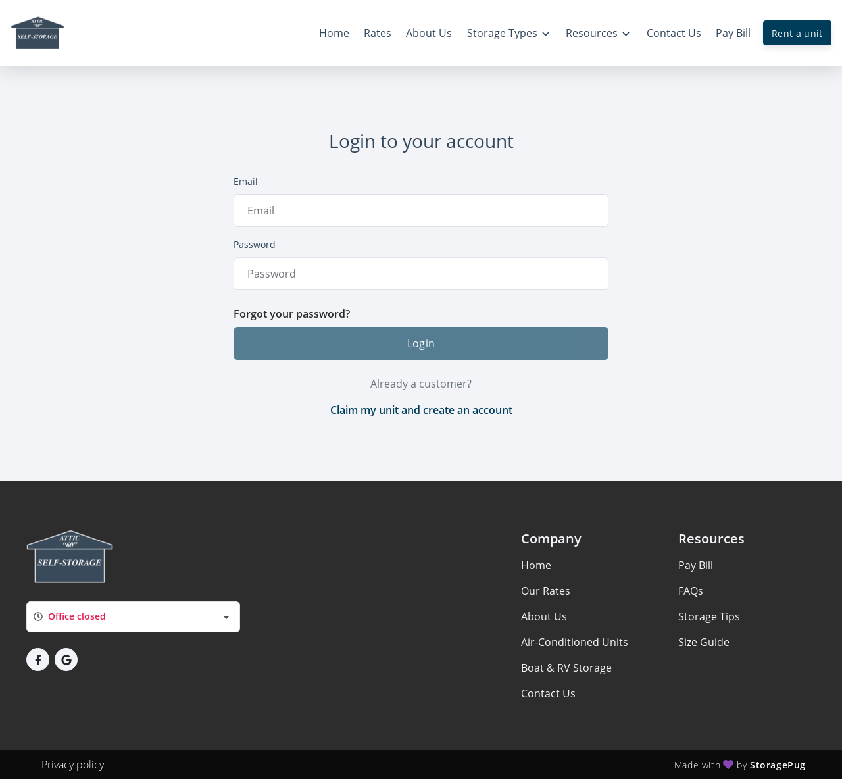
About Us (544, 616)
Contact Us (548, 693)
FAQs (690, 591)
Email (246, 181)
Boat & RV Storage (566, 668)
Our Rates (545, 591)
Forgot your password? (292, 314)
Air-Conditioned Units (574, 642)
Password (255, 244)
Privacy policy (72, 764)
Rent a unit (797, 33)
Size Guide (704, 642)
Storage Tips (709, 616)
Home (536, 565)
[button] (37, 659)
